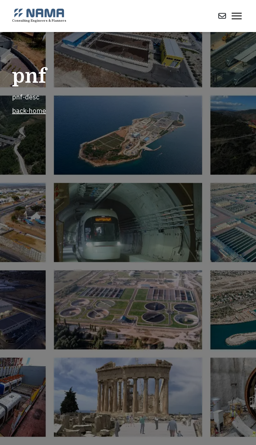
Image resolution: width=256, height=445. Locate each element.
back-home (29, 110)
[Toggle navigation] (236, 16)
